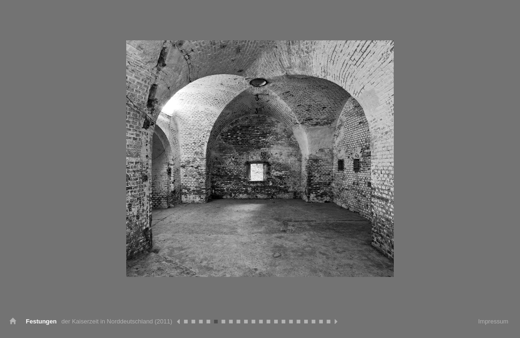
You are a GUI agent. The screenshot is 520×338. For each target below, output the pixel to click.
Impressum (493, 321)
